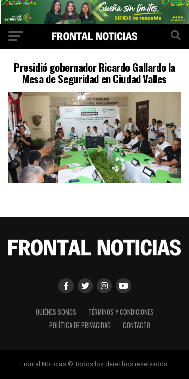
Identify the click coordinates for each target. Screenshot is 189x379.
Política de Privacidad (80, 325)
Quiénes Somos (56, 312)
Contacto (136, 325)
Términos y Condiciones (121, 312)
